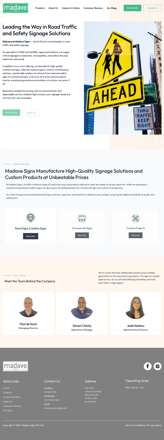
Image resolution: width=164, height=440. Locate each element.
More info (39, 236)
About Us (53, 8)
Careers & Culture (71, 8)
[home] (15, 8)
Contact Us (152, 8)
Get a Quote (132, 8)
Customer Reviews (93, 8)
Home (9, 389)
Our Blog (10, 408)
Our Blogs (112, 8)
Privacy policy (154, 425)
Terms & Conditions (135, 425)
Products (40, 8)
